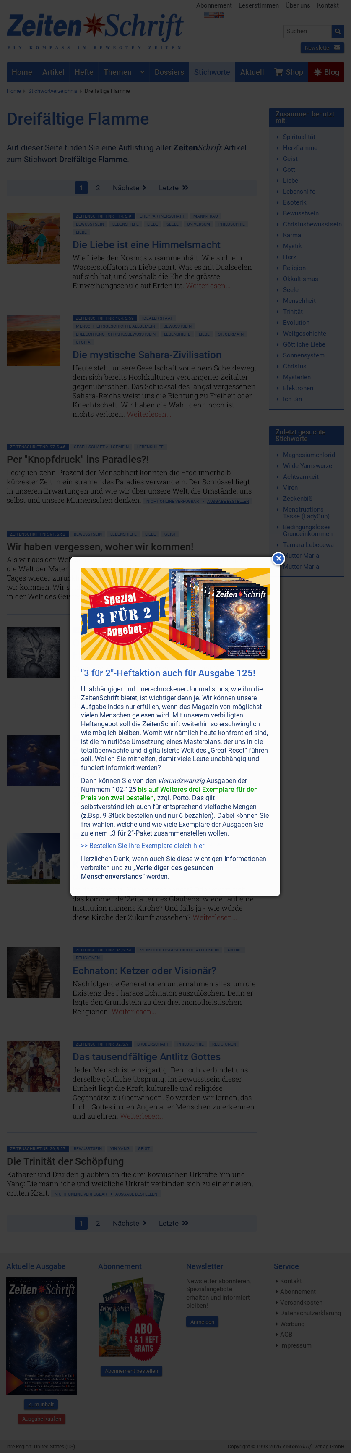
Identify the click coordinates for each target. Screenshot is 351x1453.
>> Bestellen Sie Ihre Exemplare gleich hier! (143, 846)
